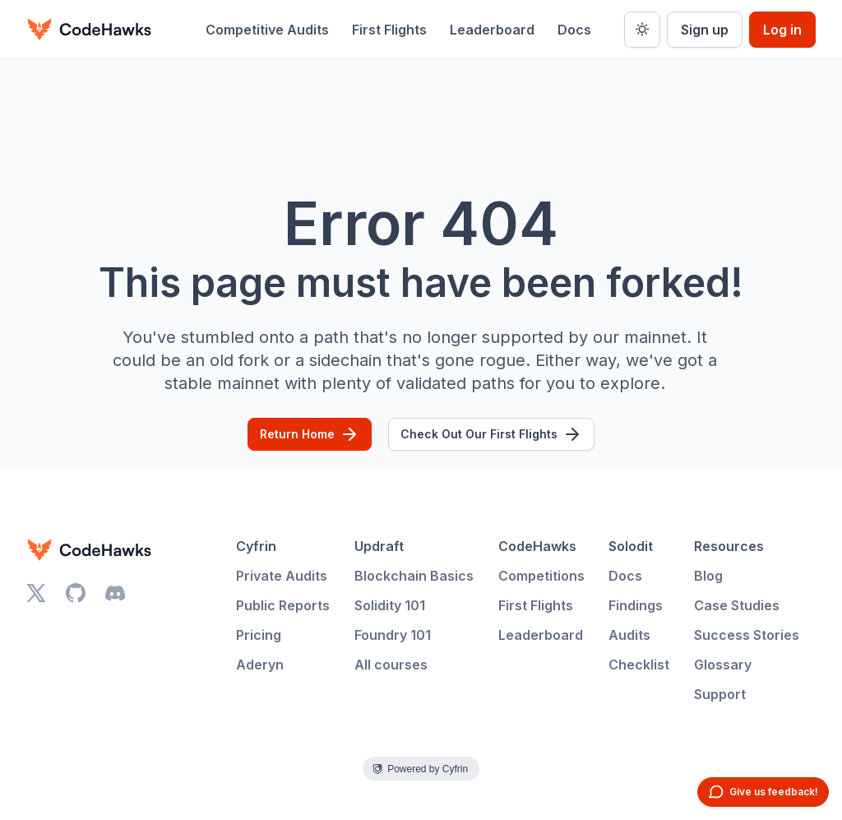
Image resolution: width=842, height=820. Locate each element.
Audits (629, 635)
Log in (782, 29)
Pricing (258, 635)
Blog (708, 576)
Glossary (723, 664)
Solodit (630, 546)
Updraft (379, 546)
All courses (391, 664)
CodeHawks (537, 546)
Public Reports (283, 605)
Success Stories (746, 635)
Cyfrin (256, 546)
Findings (635, 605)
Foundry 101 (392, 635)
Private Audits (281, 576)
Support (720, 694)
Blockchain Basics (414, 576)
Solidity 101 (389, 605)
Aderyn (260, 664)
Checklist (638, 664)
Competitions (541, 576)
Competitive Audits (267, 29)
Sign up (705, 29)
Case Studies (737, 605)
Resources (729, 546)
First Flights (389, 29)
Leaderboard (492, 29)
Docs (574, 29)
